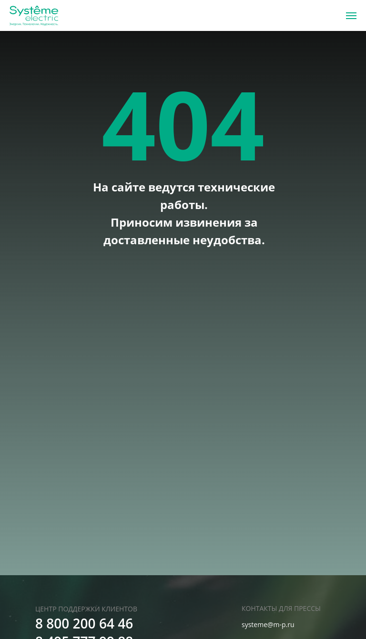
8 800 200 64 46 (84, 623)
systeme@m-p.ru (268, 624)
